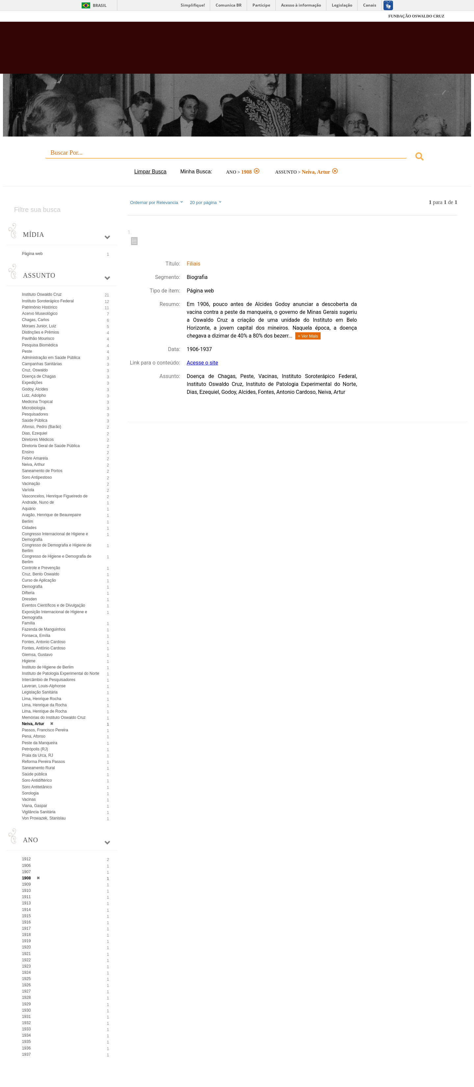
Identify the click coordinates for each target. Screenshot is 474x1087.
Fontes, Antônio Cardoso (44, 648)
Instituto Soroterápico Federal (48, 301)
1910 (26, 890)
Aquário (29, 508)
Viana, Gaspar (34, 805)
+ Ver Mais (308, 336)
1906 (26, 865)
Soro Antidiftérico (37, 780)
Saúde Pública (34, 420)
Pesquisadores (35, 414)
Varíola (28, 490)
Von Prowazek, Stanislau (44, 818)
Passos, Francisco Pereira (45, 730)
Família (28, 623)
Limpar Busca (150, 171)
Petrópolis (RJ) (35, 749)
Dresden (29, 599)
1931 (26, 1016)
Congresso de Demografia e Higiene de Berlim (57, 548)
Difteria (28, 593)
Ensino (28, 452)
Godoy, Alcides (35, 389)
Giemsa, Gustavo (37, 654)
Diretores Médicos (38, 439)
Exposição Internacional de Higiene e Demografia (54, 615)
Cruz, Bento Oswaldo (40, 574)
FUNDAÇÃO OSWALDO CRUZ (416, 16)
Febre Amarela (35, 458)
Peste (27, 351)
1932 (26, 1023)
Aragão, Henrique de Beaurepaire (51, 515)
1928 (26, 997)
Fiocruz (46, 16)
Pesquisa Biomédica (40, 345)
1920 (26, 947)
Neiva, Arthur (33, 464)
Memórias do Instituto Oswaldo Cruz (54, 717)
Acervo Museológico (40, 313)
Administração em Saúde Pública (51, 357)
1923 (26, 966)
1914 (26, 909)
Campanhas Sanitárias (42, 364)
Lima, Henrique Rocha (41, 698)
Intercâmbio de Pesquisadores (48, 679)
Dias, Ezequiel (34, 433)
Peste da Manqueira (39, 743)
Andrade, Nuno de (38, 502)
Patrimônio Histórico (39, 307)
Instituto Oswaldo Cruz (42, 294)
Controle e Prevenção (41, 568)
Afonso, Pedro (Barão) (41, 426)
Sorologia (30, 793)
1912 (26, 859)
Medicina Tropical (37, 401)
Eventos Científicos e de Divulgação (53, 605)
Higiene (29, 661)
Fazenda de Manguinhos (44, 629)
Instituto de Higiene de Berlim (48, 667)
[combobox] (237, 157)
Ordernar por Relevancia (157, 202)
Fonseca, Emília (36, 635)
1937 (26, 1054)
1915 (26, 916)
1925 (26, 978)
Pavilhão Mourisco (38, 338)
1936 (26, 1048)
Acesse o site (202, 363)
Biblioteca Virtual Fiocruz (205, 51)
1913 (26, 903)
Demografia (32, 586)
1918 (26, 934)
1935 (26, 1041)
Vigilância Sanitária (39, 812)
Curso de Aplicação (39, 580)
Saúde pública (34, 774)
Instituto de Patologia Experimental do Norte (60, 673)
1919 (26, 941)
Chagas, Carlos (35, 319)
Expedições (32, 382)
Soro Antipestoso (37, 477)
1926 (26, 985)
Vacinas (29, 799)
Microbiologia (33, 408)
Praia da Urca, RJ (37, 755)
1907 (26, 872)
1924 (26, 972)
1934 (26, 1035)
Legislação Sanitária (40, 692)
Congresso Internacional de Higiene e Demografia (55, 537)
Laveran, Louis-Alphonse (44, 686)
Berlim (27, 521)
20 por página (206, 202)
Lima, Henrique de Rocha (44, 711)
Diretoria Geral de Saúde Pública (51, 445)
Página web (32, 253)
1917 (26, 928)
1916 (26, 922)
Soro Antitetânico (37, 787)
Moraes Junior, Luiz (39, 326)
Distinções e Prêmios (40, 332)
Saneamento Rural (38, 768)
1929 (26, 1004)
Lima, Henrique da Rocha (44, 705)
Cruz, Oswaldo (35, 370)
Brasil (100, 5)
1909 (26, 884)
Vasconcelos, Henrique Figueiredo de (55, 496)
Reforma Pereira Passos (43, 761)
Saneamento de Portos (42, 470)
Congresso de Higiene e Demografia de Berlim (57, 559)
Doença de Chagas (39, 376)
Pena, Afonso (33, 736)
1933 (26, 1029)
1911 (26, 897)
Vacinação (31, 483)
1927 (26, 991)
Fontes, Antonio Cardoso (44, 642)
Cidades (29, 527)
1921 (26, 953)
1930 (26, 1010)
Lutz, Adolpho (34, 395)
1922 (26, 960)
